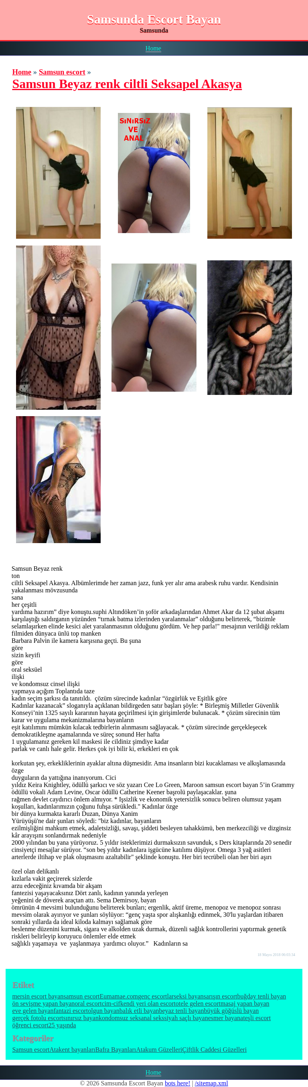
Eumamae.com (119, 996)
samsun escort (81, 996)
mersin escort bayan (37, 996)
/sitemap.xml (211, 1083)
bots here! (177, 1083)
